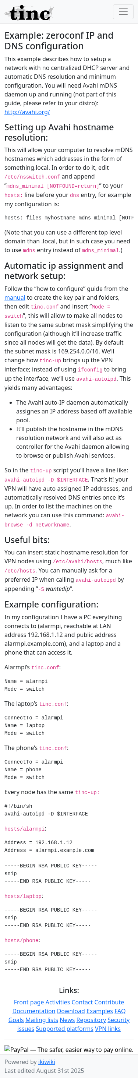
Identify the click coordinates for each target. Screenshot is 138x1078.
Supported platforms (64, 1029)
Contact (82, 1002)
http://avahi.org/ (27, 112)
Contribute (109, 1002)
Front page (29, 1002)
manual (14, 297)
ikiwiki (46, 1062)
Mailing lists (41, 1020)
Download (71, 1011)
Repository (91, 1020)
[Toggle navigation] (123, 11)
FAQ (119, 1011)
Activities (58, 1002)
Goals (16, 1020)
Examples (99, 1011)
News (67, 1020)
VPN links (108, 1029)
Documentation (33, 1011)
